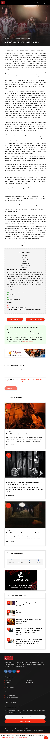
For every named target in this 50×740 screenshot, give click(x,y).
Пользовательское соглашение (27, 611)
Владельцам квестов (12, 697)
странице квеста (27, 341)
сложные (28, 685)
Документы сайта (11, 702)
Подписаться (25, 721)
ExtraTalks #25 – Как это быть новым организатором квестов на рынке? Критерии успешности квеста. (29, 641)
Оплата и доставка (11, 700)
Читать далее (10, 444)
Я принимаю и (24, 380)
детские (8, 682)
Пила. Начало (33, 327)
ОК (46, 737)
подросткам (29, 682)
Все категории (10, 687)
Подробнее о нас (11, 695)
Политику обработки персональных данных (24, 380)
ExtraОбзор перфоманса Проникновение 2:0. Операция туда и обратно (24, 483)
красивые (8, 685)
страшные (9, 680)
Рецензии (29, 38)
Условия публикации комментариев (24, 379)
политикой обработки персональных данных (14, 737)
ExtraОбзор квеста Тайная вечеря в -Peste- (23, 533)
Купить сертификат (35, 319)
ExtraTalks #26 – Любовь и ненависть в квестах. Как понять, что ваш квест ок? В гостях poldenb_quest (29, 630)
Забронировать (14, 319)
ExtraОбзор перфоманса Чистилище (20, 434)
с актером (29, 680)
